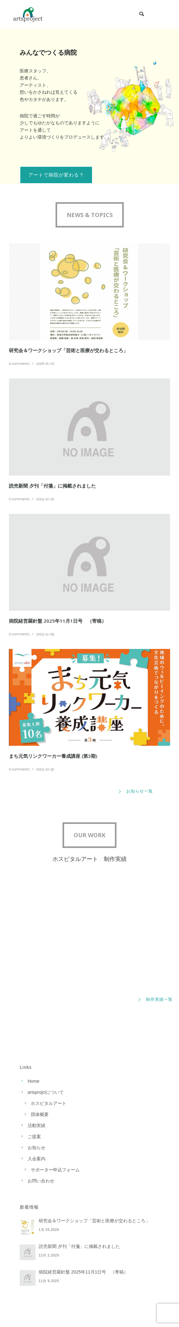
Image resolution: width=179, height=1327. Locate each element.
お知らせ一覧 (135, 791)
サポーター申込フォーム (55, 1169)
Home (33, 1081)
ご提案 (34, 1136)
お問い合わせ (41, 1180)
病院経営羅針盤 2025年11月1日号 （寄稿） (57, 621)
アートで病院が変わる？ (56, 175)
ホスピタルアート (48, 1103)
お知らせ (36, 1147)
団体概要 (40, 1114)
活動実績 (36, 1125)
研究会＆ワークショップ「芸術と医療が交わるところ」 (68, 350)
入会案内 (36, 1158)
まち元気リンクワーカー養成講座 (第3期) (53, 756)
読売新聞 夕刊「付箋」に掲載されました (52, 486)
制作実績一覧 (155, 999)
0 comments (19, 364)
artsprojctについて (46, 1092)
